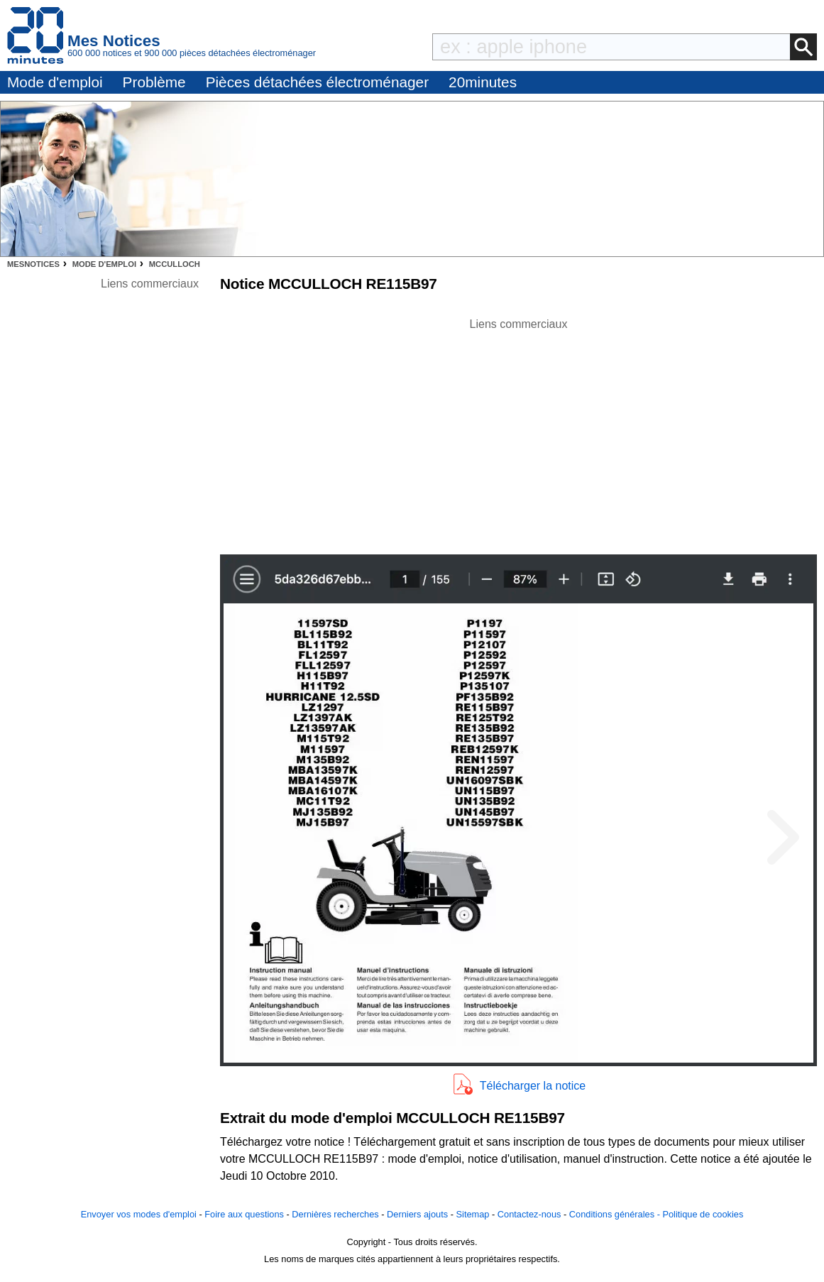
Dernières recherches (335, 1214)
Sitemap (473, 1214)
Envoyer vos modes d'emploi (139, 1214)
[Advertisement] (519, 432)
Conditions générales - (616, 1214)
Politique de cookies (702, 1214)
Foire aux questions (244, 1214)
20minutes (483, 82)
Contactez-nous (529, 1214)
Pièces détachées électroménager (317, 82)
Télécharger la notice (533, 1086)
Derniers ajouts (417, 1214)
